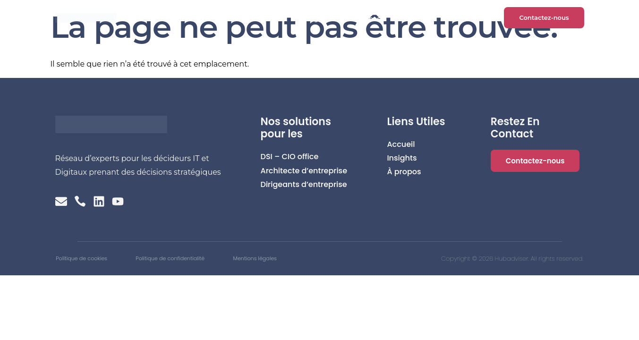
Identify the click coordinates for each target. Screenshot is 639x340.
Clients (268, 18)
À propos (366, 18)
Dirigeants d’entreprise (304, 184)
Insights (315, 18)
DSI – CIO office (290, 156)
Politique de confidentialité (203, 260)
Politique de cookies (86, 260)
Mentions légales (315, 260)
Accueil (222, 18)
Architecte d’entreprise (304, 170)
